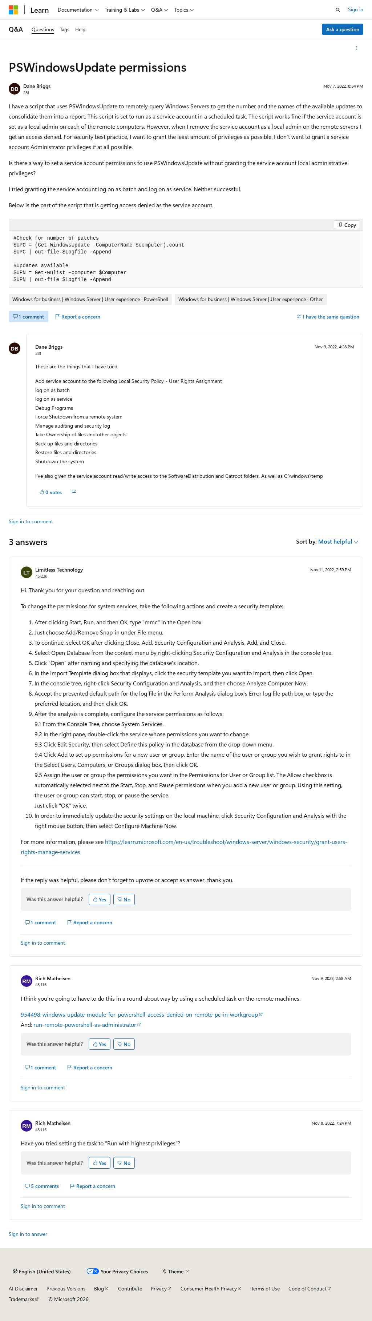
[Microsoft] (13, 10)
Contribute (130, 1288)
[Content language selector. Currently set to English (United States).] (42, 1271)
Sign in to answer (28, 1233)
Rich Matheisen (52, 978)
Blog (99, 1288)
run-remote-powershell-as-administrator (84, 1024)
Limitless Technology (59, 569)
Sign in (355, 9)
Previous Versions (65, 1288)
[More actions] (357, 48)
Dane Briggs (36, 86)
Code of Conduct (307, 1288)
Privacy (159, 1288)
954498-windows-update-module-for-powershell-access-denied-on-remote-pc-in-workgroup (139, 1014)
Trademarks (21, 1299)
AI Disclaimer (23, 1288)
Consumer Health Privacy (209, 1288)
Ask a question (342, 29)
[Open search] (338, 9)
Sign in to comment (31, 521)
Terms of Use (265, 1288)
